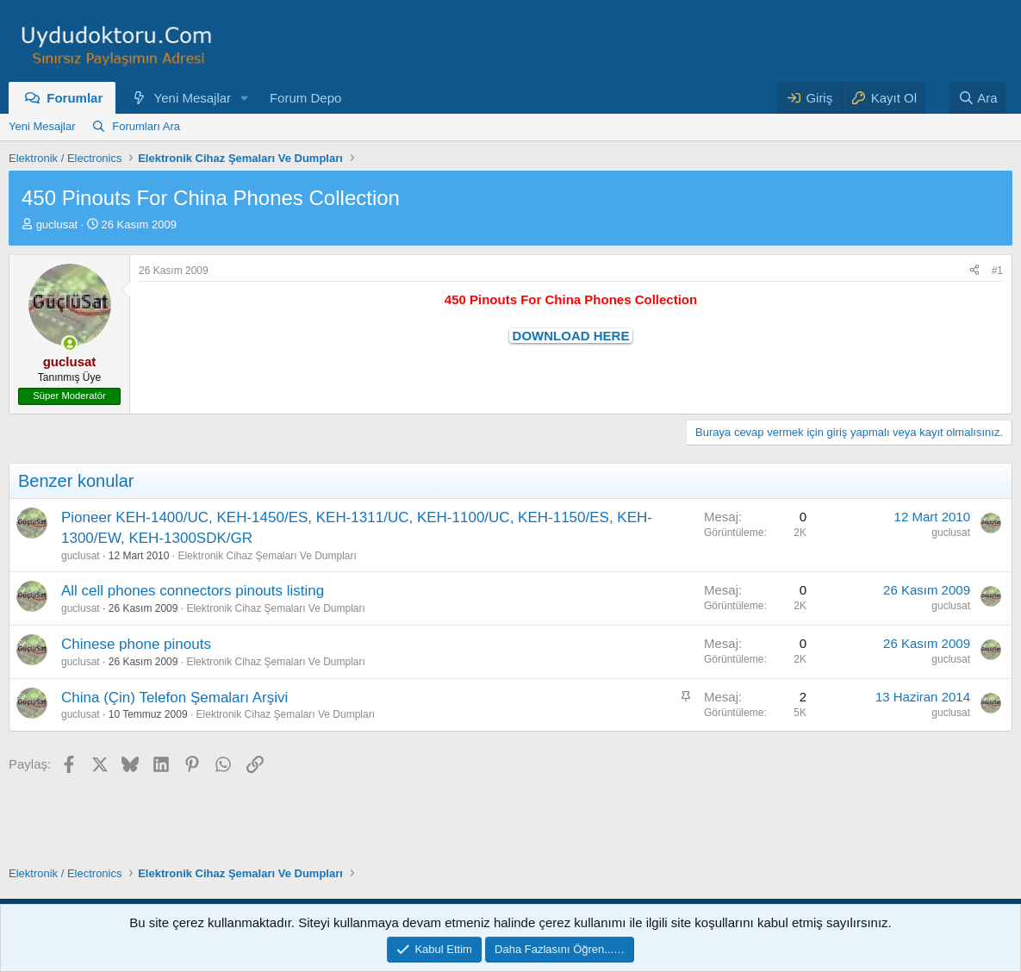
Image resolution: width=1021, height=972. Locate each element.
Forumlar (75, 97)
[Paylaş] (974, 271)
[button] (245, 98)
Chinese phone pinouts (136, 644)
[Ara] (977, 98)
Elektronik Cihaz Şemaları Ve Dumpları (266, 556)
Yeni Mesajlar (193, 97)
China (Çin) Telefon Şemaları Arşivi (174, 697)
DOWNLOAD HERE (571, 335)
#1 (997, 271)
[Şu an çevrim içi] (69, 343)
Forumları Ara (146, 126)
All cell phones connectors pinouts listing (192, 591)
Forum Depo (305, 97)
